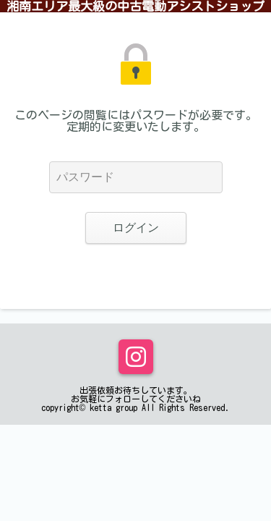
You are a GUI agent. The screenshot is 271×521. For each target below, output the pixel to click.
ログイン (136, 227)
